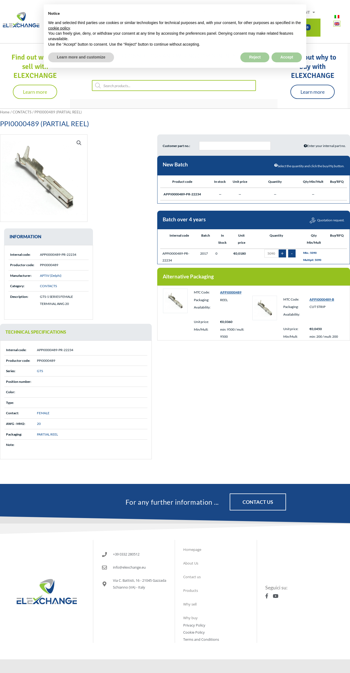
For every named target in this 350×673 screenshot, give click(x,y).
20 (39, 424)
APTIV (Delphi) (51, 276)
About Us (190, 563)
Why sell (190, 604)
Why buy (190, 617)
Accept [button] (286, 44)
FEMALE (43, 413)
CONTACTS (22, 112)
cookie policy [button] (59, 15)
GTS (40, 371)
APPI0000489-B (322, 299)
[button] (79, 143)
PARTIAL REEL (47, 434)
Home (5, 112)
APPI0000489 (230, 292)
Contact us (192, 576)
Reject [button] (255, 44)
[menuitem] (336, 16)
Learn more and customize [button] (81, 44)
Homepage (192, 549)
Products (190, 590)
